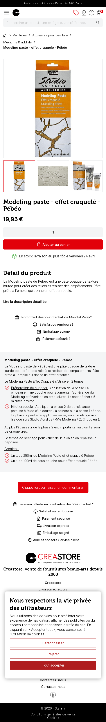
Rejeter (53, 654)
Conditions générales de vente (53, 714)
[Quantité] (53, 232)
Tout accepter (53, 665)
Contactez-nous (53, 687)
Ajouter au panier (53, 244)
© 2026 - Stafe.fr (53, 708)
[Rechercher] (53, 22)
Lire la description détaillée (25, 301)
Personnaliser (53, 643)
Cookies (53, 718)
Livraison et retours (53, 589)
